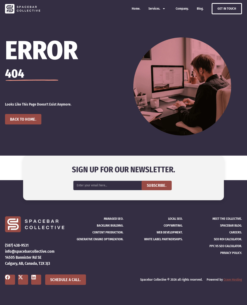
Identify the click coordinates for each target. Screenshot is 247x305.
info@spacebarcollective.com (29, 251)
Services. (156, 8)
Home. (136, 8)
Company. (182, 8)
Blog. (200, 8)
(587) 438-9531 (17, 245)
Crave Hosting (233, 279)
